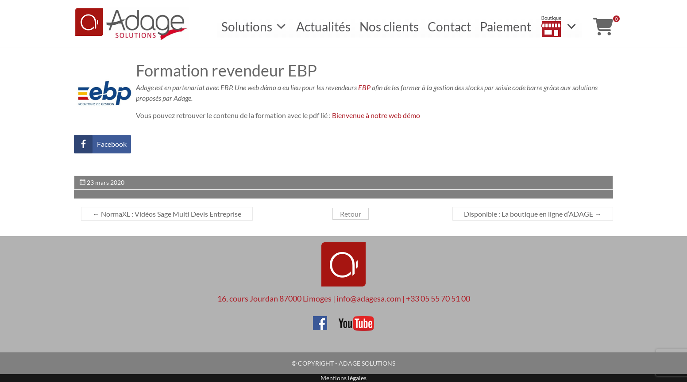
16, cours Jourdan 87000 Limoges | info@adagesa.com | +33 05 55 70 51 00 (343, 298)
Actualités (323, 26)
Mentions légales (343, 378)
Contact (449, 26)
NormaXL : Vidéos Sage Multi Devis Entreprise (167, 214)
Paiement (505, 26)
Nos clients (389, 26)
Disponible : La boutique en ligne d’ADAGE (533, 214)
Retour (350, 214)
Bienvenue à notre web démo (376, 115)
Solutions (254, 26)
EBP (364, 87)
